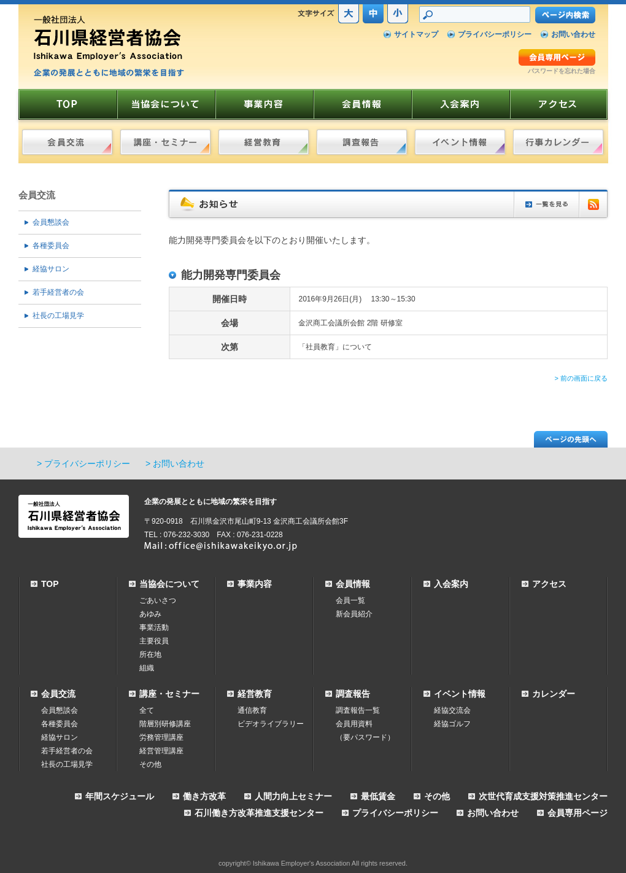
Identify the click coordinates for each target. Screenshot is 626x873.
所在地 (150, 654)
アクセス (549, 584)
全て (146, 710)
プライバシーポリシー (494, 34)
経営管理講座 (161, 751)
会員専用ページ (577, 813)
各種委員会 (51, 245)
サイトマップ (416, 34)
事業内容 (255, 584)
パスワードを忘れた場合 (561, 71)
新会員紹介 (354, 614)
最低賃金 (378, 796)
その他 (150, 764)
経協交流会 (452, 710)
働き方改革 (204, 796)
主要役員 (154, 641)
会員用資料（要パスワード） (365, 731)
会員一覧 (350, 600)
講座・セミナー (169, 694)
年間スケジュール (119, 796)
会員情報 (353, 584)
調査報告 (353, 694)
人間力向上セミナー (293, 796)
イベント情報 (459, 694)
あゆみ (150, 614)
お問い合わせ (573, 34)
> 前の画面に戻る (581, 378)
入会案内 (451, 584)
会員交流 (36, 195)
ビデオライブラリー (271, 724)
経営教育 (255, 694)
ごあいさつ (157, 600)
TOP (50, 584)
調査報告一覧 (358, 710)
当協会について (169, 584)
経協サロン (51, 269)
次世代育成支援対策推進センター (543, 796)
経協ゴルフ (452, 724)
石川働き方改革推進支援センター (259, 813)
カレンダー (553, 694)
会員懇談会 (51, 222)
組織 (146, 668)
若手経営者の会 (58, 292)
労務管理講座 (161, 737)
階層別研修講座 (165, 724)
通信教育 (252, 710)
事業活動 (154, 627)
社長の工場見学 (58, 315)
